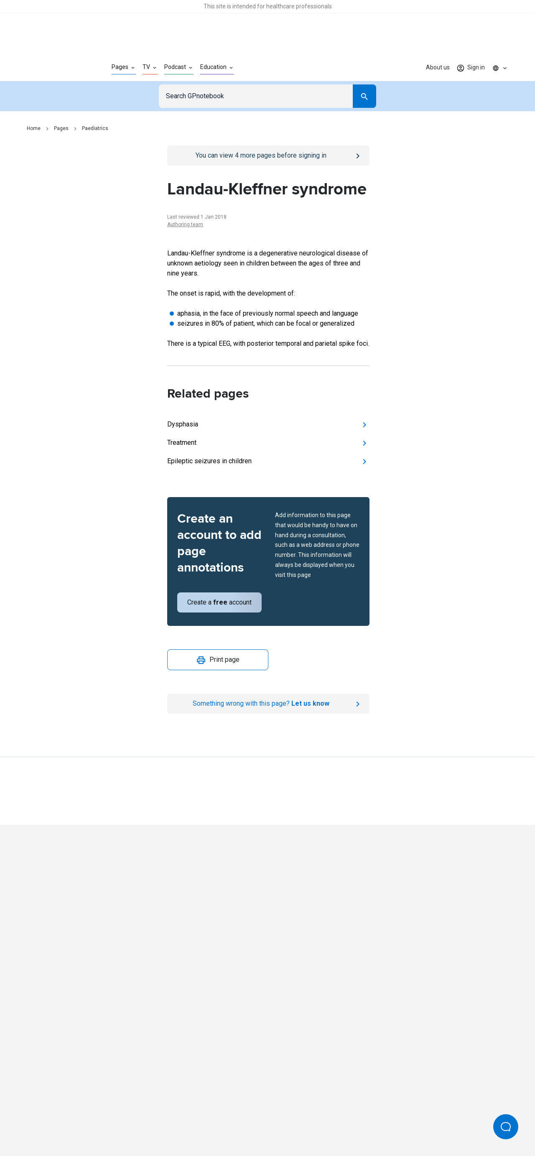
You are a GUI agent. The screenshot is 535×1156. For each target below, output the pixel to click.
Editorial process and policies (287, 1121)
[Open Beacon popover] (505, 1126)
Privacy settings (356, 1121)
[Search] (364, 96)
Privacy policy (176, 1121)
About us (438, 67)
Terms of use (221, 1121)
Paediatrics (95, 128)
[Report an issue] (268, 704)
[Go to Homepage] (56, 68)
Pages (61, 128)
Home (34, 128)
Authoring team (185, 224)
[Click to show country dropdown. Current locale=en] (500, 67)
